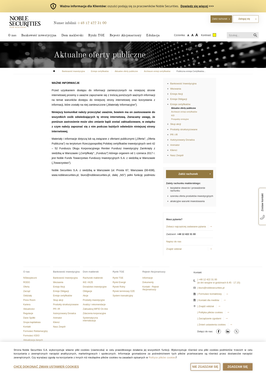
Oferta (26, 286)
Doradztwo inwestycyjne (95, 286)
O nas (12, 35)
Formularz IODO (31, 335)
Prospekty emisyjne (180, 119)
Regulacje (28, 313)
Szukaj (255, 35)
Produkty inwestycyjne (94, 300)
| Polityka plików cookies (210, 312)
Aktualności (29, 309)
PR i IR (174, 134)
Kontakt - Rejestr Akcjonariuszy (150, 288)
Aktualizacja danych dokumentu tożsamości (34, 341)
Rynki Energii (119, 282)
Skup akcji (175, 124)
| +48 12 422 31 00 (207, 279)
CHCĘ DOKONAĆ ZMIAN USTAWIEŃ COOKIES (46, 366)
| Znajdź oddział (205, 306)
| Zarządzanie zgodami (209, 318)
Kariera (27, 304)
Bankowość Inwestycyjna (183, 83)
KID (172, 115)
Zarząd (26, 291)
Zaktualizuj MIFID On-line (95, 309)
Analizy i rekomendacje (94, 304)
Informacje (147, 278)
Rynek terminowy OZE (124, 291)
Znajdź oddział (174, 249)
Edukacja (153, 35)
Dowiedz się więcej (194, 6)
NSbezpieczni (30, 278)
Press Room (29, 300)
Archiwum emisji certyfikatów (184, 112)
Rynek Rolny (119, 286)
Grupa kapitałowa (31, 322)
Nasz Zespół (176, 155)
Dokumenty (148, 282)
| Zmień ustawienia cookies (211, 324)
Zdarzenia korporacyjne (94, 313)
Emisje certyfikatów (180, 104)
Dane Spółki (29, 318)
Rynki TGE (96, 35)
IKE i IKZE (88, 282)
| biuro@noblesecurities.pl (210, 287)
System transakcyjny (123, 295)
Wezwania (175, 88)
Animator (175, 145)
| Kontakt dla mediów (208, 300)
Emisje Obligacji (178, 99)
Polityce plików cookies (162, 357)
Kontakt (27, 326)
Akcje (85, 295)
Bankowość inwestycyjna (39, 35)
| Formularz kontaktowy (209, 293)
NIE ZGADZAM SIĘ (205, 366)
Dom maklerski (72, 35)
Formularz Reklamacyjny (35, 331)
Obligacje (87, 291)
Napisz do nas (173, 241)
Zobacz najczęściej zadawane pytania (186, 226)
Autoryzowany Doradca (182, 139)
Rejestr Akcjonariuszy (126, 35)
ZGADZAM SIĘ (237, 366)
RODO (26, 282)
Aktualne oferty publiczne (183, 108)
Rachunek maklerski (93, 278)
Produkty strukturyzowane (183, 129)
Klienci (173, 150)
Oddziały (27, 295)
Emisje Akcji (176, 94)
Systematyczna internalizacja (90, 319)
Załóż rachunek (219, 19)
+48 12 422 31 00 (91, 23)
